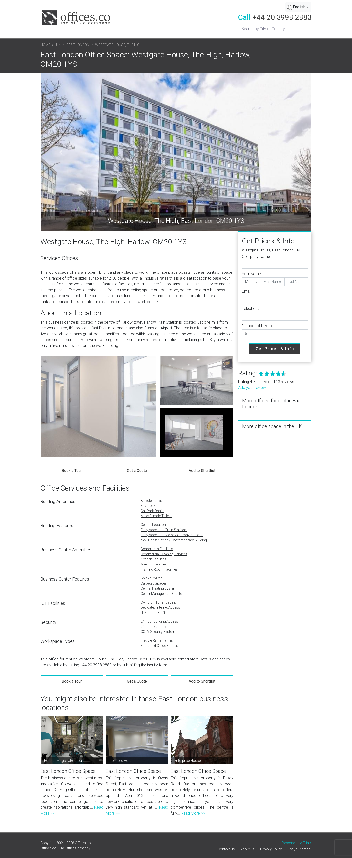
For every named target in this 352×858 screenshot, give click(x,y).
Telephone (251, 308)
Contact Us (226, 849)
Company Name (256, 256)
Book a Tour (72, 470)
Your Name (251, 274)
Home (45, 45)
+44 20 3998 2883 (281, 17)
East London (77, 45)
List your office (299, 849)
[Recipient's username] (274, 28)
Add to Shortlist (202, 470)
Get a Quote (137, 470)
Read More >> (193, 813)
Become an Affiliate (296, 843)
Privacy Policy (271, 849)
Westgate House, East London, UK (271, 250)
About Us (247, 849)
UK (58, 45)
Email (246, 291)
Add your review (252, 387)
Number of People (257, 326)
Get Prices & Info (275, 348)
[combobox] (298, 7)
